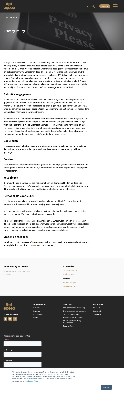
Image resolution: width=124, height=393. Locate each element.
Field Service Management (73, 318)
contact (32, 245)
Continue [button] (106, 387)
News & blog (97, 308)
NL (87, 6)
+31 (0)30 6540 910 (70, 270)
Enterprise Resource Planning (74, 308)
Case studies (97, 311)
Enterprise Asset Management (74, 311)
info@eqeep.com (69, 274)
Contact (104, 6)
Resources (97, 314)
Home (6, 17)
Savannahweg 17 (69, 283)
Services (36, 308)
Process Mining (68, 326)
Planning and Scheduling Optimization (72, 322)
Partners (36, 311)
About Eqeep (38, 314)
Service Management (71, 314)
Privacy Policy (33, 381)
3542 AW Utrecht (69, 287)
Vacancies (7, 275)
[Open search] (93, 6)
